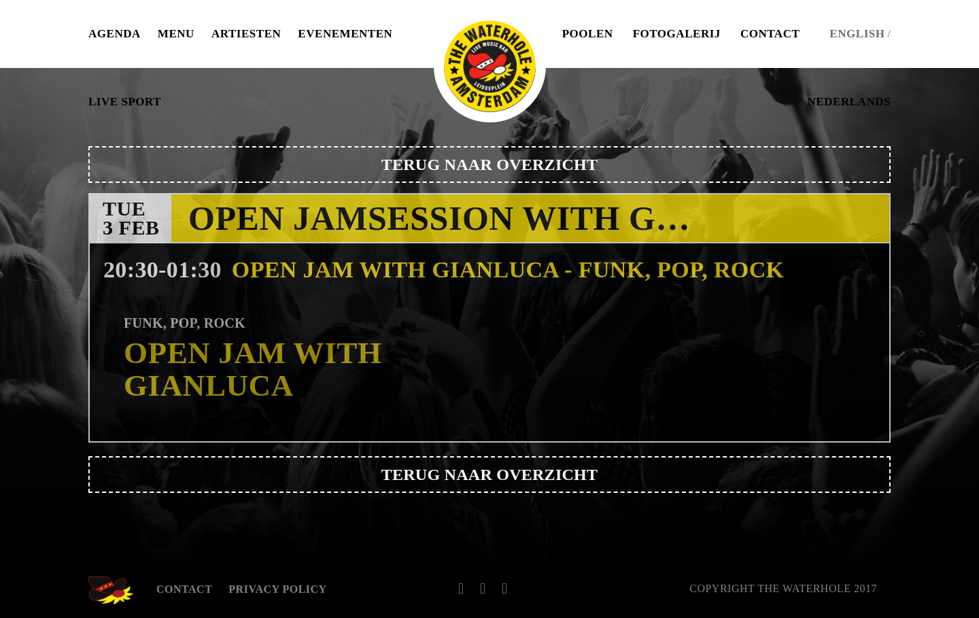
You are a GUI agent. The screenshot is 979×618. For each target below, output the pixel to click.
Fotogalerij (677, 33)
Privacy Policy (277, 589)
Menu (176, 33)
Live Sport (124, 101)
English (856, 33)
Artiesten (246, 33)
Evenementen (345, 33)
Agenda (114, 33)
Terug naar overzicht (489, 164)
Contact (770, 33)
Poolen (587, 33)
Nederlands (849, 101)
